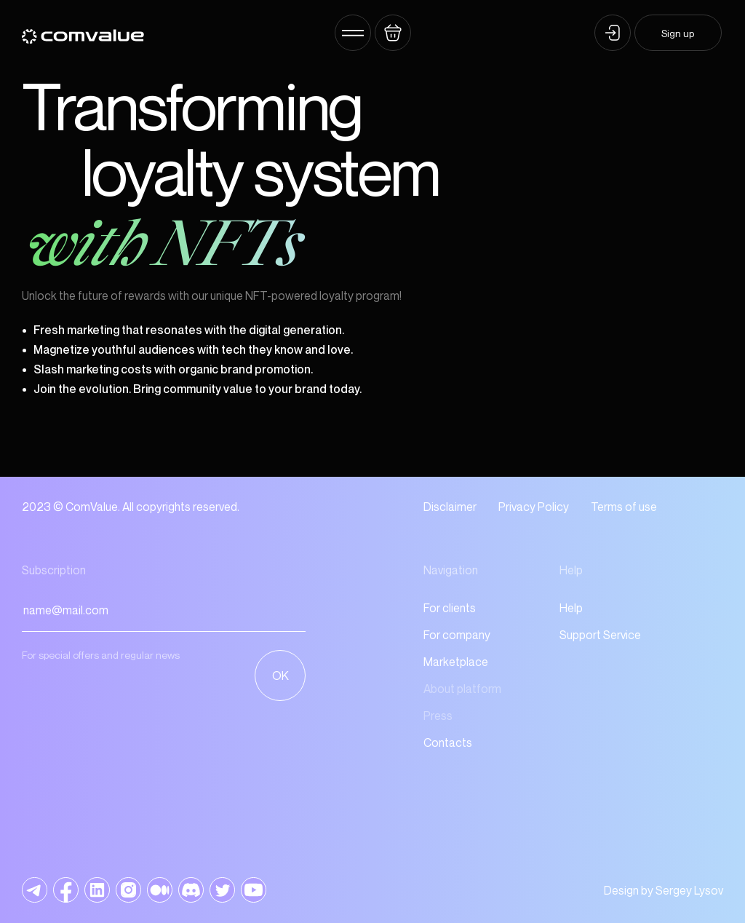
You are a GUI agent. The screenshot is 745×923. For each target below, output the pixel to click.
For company (456, 634)
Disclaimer (450, 506)
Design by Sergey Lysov (663, 890)
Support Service (600, 634)
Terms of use (624, 506)
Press (438, 715)
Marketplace (455, 661)
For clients (449, 608)
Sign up (677, 33)
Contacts (447, 742)
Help (571, 608)
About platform (462, 688)
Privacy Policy (533, 506)
